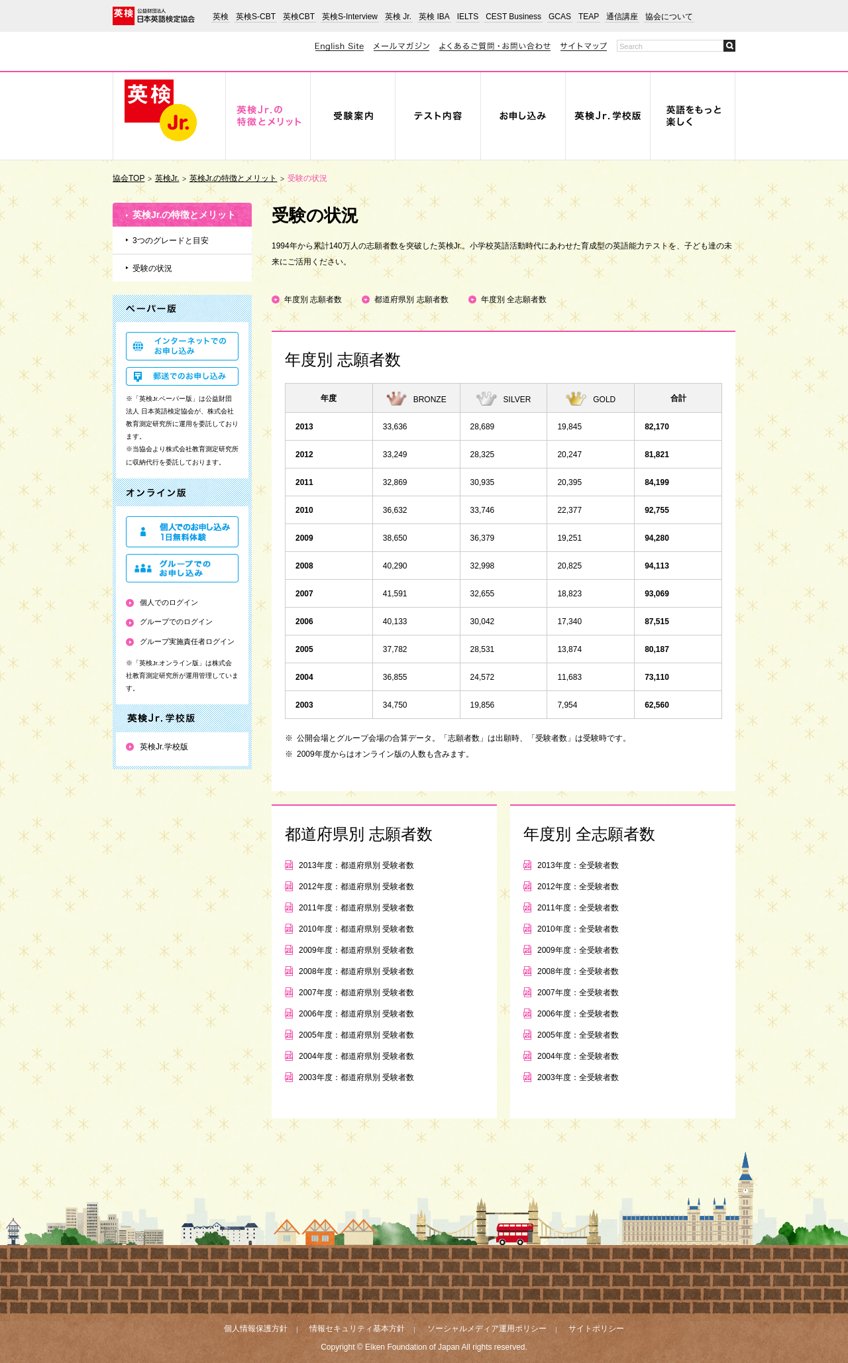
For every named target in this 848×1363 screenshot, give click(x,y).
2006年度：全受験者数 (578, 1013)
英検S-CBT (256, 16)
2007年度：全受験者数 (578, 992)
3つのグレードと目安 (170, 240)
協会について (669, 16)
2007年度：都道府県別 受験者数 (356, 992)
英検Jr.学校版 (164, 746)
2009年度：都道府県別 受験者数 (356, 950)
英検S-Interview (350, 16)
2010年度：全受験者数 (578, 929)
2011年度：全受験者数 (578, 907)
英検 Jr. (398, 16)
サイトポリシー (596, 1328)
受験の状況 (152, 268)
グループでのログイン (176, 622)
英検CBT (299, 16)
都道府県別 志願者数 (411, 299)
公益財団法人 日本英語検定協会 (154, 16)
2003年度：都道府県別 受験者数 (356, 1077)
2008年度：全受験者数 (578, 971)
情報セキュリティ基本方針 (357, 1328)
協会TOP (128, 178)
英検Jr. (167, 178)
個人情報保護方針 (256, 1328)
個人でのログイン (169, 602)
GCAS (560, 16)
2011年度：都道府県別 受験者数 (356, 907)
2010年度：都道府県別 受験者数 (356, 929)
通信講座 (622, 16)
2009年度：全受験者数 (578, 950)
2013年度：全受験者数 (578, 865)
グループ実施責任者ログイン (187, 641)
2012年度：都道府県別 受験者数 (356, 886)
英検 (221, 16)
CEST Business (513, 16)
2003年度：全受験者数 (578, 1077)
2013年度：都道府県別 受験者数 (356, 865)
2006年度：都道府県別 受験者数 (356, 1013)
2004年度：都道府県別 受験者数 (356, 1056)
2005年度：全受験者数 (578, 1035)
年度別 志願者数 (313, 299)
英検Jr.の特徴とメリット (233, 178)
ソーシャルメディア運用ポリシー (487, 1328)
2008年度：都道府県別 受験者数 (356, 971)
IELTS (467, 16)
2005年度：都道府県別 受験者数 (356, 1035)
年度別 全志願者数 (514, 299)
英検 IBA (434, 16)
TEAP (588, 16)
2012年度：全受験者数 (578, 886)
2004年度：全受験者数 (578, 1056)
